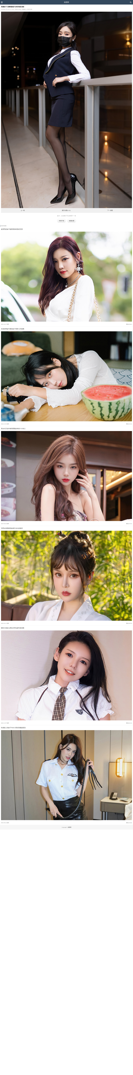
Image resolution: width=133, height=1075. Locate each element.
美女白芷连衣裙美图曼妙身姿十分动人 (13, 428)
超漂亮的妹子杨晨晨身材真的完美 (12, 229)
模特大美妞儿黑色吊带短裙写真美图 (12, 628)
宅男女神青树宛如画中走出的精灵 (12, 528)
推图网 (66, 2)
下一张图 (110, 210)
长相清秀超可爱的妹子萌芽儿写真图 (12, 329)
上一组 (23, 210)
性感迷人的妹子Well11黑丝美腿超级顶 (13, 727)
